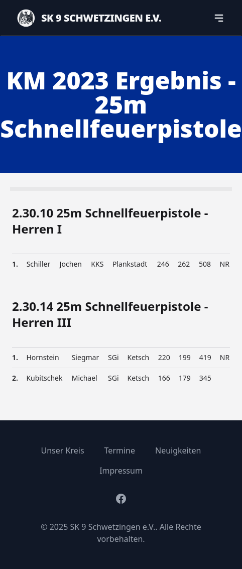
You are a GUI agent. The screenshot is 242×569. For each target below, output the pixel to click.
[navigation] (219, 18)
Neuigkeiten (178, 450)
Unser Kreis (62, 450)
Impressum (121, 470)
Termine (119, 450)
